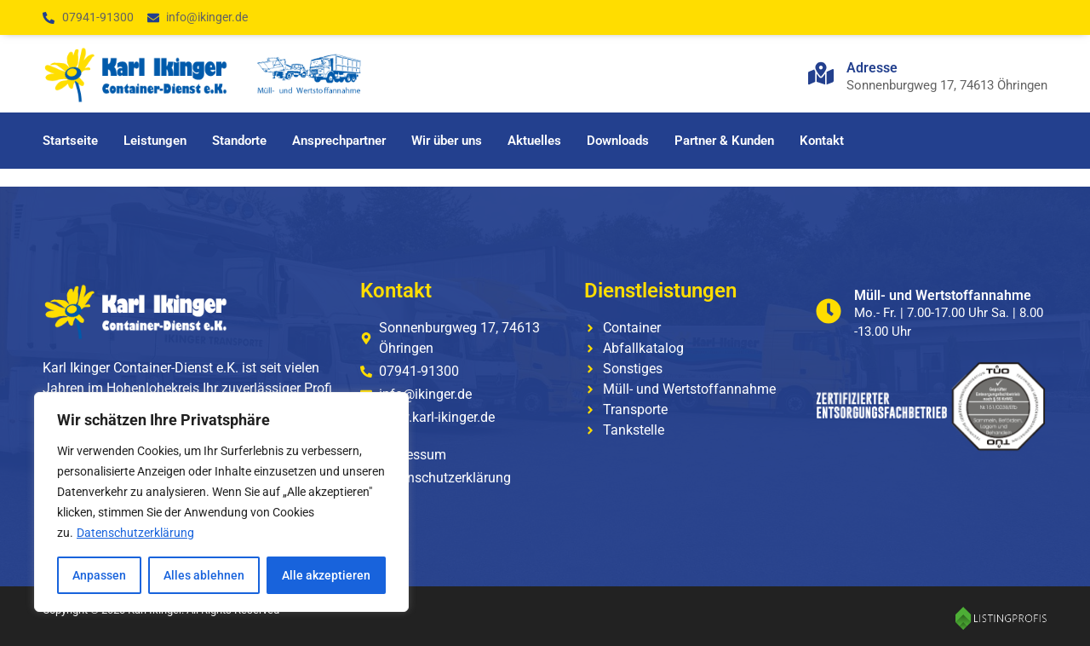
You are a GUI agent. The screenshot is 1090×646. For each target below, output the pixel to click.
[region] (221, 502)
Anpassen (99, 575)
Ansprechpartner (339, 140)
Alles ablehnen (204, 575)
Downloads (618, 140)
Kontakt (822, 140)
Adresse (872, 68)
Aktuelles (534, 140)
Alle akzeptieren (326, 575)
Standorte (239, 140)
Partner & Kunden (724, 140)
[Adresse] (821, 73)
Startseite (70, 140)
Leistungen (154, 140)
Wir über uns (446, 140)
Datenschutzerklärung (135, 532)
